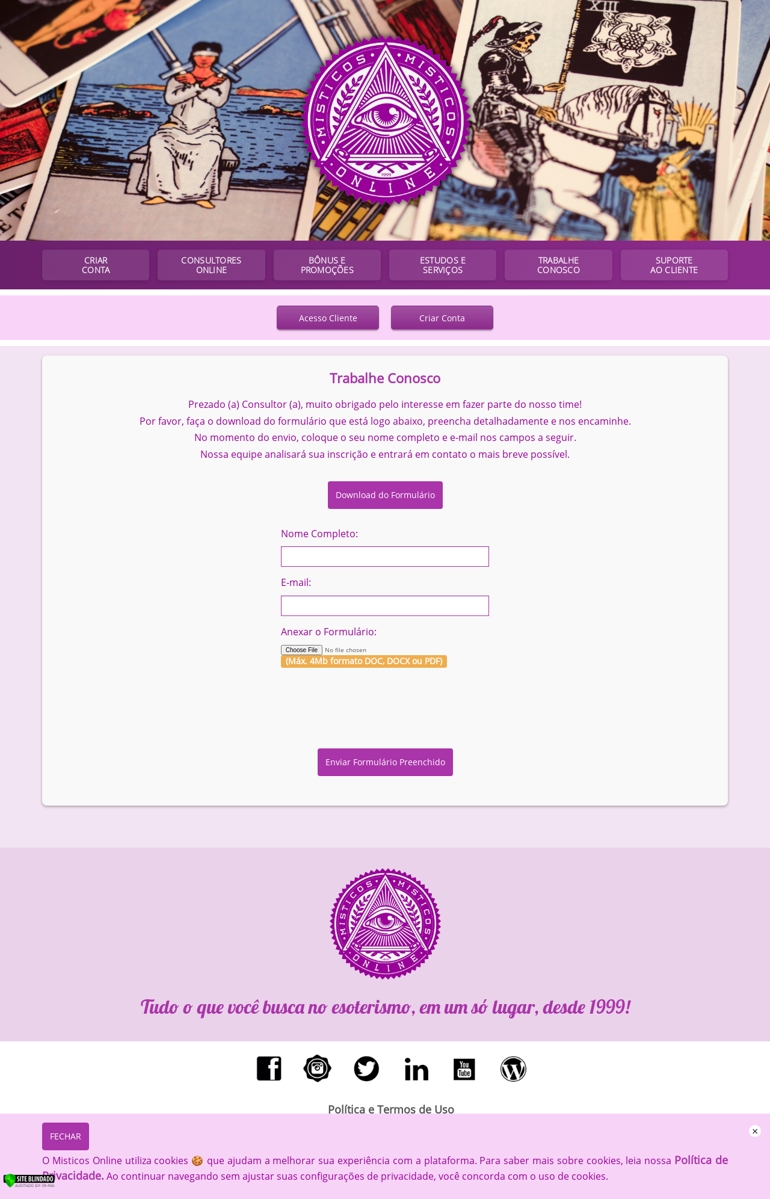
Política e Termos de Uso (391, 1109)
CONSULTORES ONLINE (211, 265)
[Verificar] (41, 1185)
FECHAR (65, 1136)
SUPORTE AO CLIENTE (674, 265)
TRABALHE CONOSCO (558, 265)
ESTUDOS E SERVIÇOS (443, 265)
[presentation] (385, 700)
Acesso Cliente (328, 318)
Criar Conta (442, 318)
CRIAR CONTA (95, 265)
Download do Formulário (385, 495)
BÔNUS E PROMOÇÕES (327, 265)
